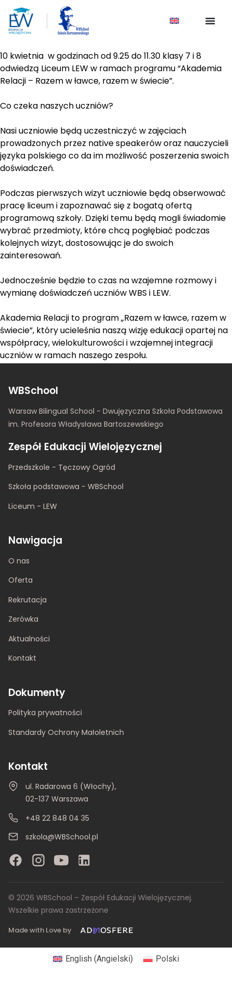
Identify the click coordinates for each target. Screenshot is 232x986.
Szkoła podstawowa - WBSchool (66, 486)
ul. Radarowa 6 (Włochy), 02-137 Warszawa (70, 792)
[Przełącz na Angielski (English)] (93, 959)
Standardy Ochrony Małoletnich (66, 732)
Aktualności (29, 639)
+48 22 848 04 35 (57, 818)
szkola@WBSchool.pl (61, 837)
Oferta (20, 580)
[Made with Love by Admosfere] (72, 930)
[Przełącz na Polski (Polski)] (161, 959)
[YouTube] (61, 860)
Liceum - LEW (32, 506)
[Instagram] (38, 860)
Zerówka (23, 619)
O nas (19, 561)
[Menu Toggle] (210, 21)
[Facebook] (15, 860)
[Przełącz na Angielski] (174, 21)
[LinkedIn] (84, 860)
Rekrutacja (27, 600)
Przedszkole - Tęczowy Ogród (61, 467)
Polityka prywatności (45, 712)
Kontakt (22, 658)
